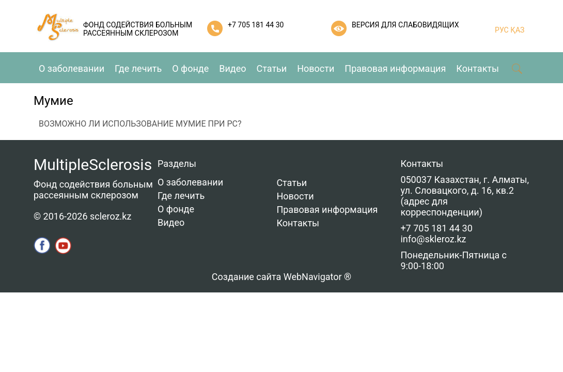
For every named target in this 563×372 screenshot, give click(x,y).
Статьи (272, 68)
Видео (232, 68)
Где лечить (138, 68)
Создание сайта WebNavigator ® (281, 276)
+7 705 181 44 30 (256, 25)
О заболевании (71, 68)
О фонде (190, 68)
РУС (502, 30)
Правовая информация (395, 68)
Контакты (477, 68)
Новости (315, 68)
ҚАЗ (517, 30)
